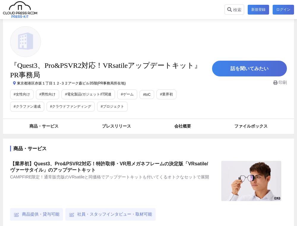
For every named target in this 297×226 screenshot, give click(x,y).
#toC (147, 94)
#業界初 (166, 94)
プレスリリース (116, 126)
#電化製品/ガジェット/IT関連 (88, 94)
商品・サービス (44, 126)
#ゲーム (127, 94)
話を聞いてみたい (249, 68)
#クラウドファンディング (70, 106)
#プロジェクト (112, 106)
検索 (234, 9)
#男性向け (48, 94)
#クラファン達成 (27, 106)
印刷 (280, 82)
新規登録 (258, 9)
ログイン (283, 9)
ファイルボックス (251, 126)
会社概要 (182, 126)
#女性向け (22, 94)
